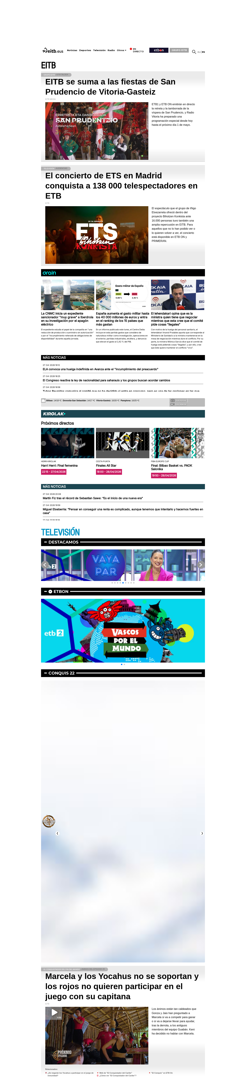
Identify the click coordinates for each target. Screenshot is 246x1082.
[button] (202, 443)
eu (199, 52)
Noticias (72, 50)
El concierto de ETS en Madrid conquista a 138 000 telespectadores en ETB (121, 185)
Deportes (85, 50)
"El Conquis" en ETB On (162, 1073)
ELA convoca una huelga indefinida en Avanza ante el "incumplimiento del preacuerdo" (100, 369)
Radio (111, 50)
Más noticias (54, 358)
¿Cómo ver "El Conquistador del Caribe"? (117, 1076)
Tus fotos (178, 400)
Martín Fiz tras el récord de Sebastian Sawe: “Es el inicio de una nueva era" (93, 498)
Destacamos (63, 542)
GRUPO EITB (179, 50)
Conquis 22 (61, 673)
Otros (120, 50)
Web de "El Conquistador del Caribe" (115, 1073)
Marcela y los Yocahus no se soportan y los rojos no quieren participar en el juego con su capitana (122, 986)
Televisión (99, 50)
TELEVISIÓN (60, 532)
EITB (48, 65)
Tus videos (178, 404)
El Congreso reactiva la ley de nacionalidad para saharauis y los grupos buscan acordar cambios (106, 380)
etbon (61, 591)
